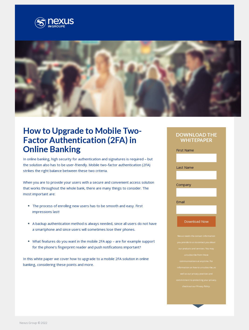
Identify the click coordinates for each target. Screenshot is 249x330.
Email (180, 201)
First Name (185, 150)
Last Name (185, 167)
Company (183, 184)
